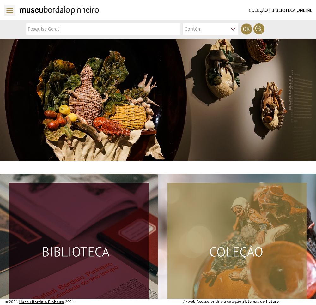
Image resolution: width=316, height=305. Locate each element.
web (189, 301)
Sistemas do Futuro (260, 301)
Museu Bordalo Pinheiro (41, 302)
